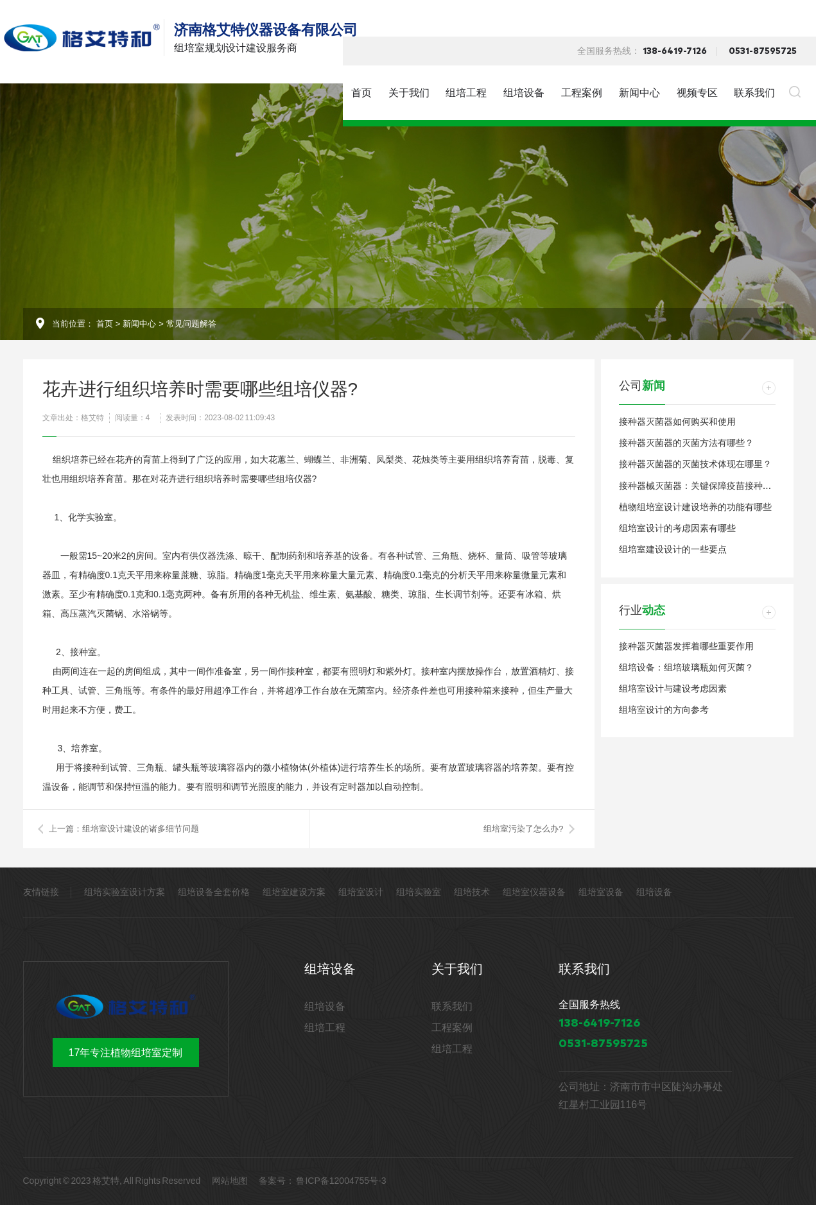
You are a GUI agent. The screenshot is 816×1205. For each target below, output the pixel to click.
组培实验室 (418, 892)
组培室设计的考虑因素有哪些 (677, 528)
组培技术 (472, 892)
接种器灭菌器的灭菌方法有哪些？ (686, 443)
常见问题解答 (191, 324)
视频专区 (697, 92)
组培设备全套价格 (214, 892)
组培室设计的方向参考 (664, 710)
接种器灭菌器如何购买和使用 (677, 421)
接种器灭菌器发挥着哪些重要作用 (686, 646)
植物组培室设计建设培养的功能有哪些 (695, 507)
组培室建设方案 (294, 892)
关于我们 (409, 92)
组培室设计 (360, 892)
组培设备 (523, 92)
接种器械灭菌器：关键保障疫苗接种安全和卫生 (713, 486)
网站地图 (230, 1180)
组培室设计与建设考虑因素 (673, 688)
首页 (361, 92)
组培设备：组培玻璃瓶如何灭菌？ (686, 667)
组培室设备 (600, 892)
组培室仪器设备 (534, 892)
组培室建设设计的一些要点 (673, 549)
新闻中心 (639, 92)
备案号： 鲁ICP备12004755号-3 (322, 1180)
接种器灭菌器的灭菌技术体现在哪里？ (695, 464)
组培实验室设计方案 (124, 892)
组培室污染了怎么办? (523, 828)
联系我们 (754, 92)
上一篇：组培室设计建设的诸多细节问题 (124, 828)
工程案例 (581, 92)
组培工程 (466, 92)
